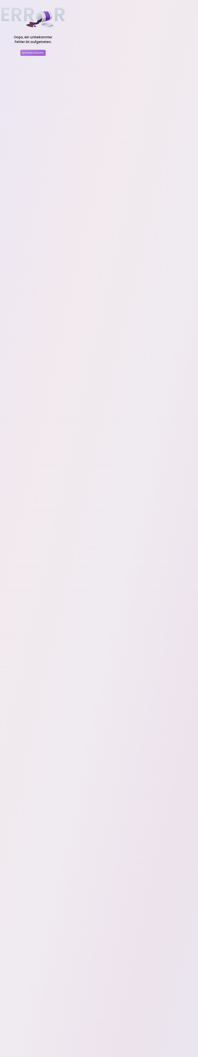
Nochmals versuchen (33, 52)
